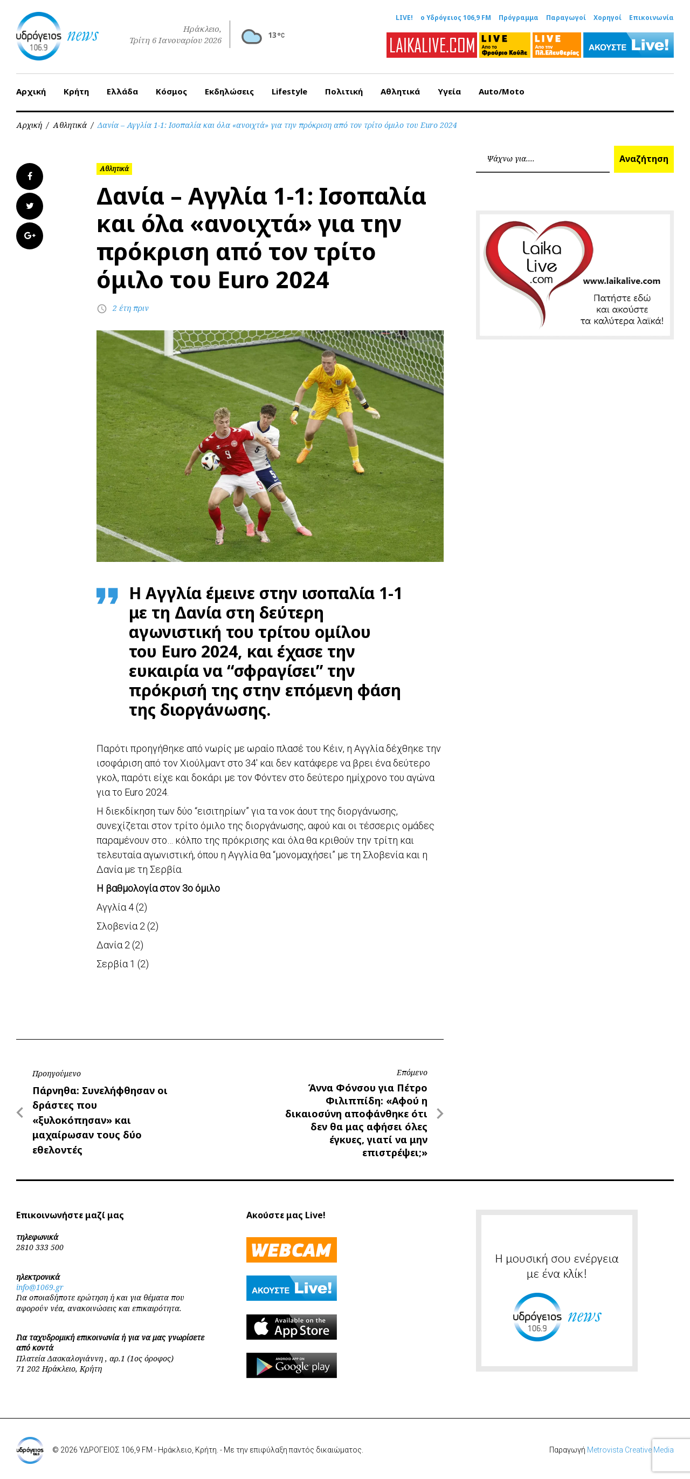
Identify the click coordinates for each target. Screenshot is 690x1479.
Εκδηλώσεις (229, 91)
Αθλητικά (400, 91)
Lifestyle (289, 91)
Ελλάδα (122, 91)
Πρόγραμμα (519, 17)
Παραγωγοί (566, 17)
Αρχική (31, 91)
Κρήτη (76, 91)
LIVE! (404, 17)
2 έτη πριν (131, 308)
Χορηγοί (608, 17)
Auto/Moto (502, 91)
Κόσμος (171, 91)
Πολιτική (344, 91)
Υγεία (449, 91)
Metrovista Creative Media (630, 1450)
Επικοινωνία (651, 17)
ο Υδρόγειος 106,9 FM (455, 17)
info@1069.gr (40, 1287)
